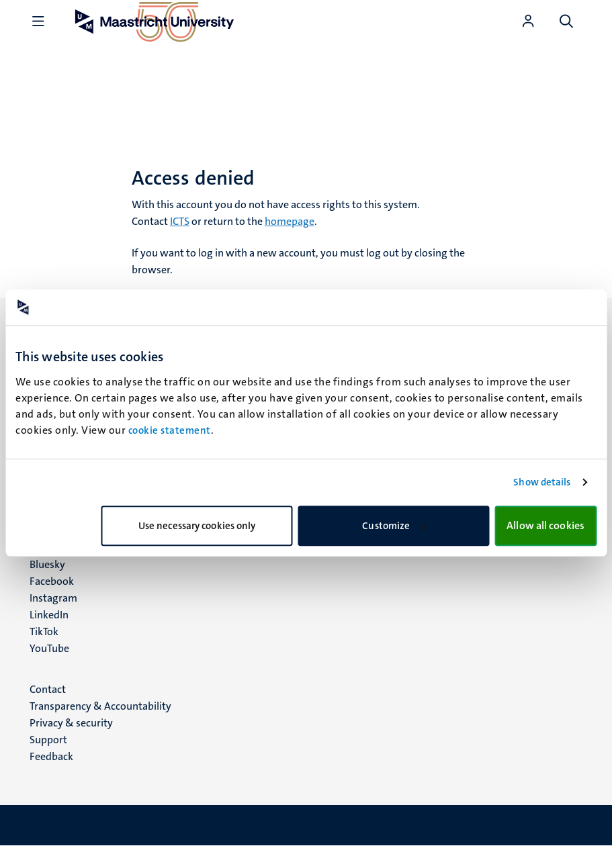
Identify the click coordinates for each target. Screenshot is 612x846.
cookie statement (169, 430)
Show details (541, 482)
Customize (394, 525)
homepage (289, 221)
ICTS (179, 221)
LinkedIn (49, 615)
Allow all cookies (545, 525)
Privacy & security (71, 723)
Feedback (51, 756)
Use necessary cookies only (197, 525)
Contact (48, 689)
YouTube (49, 648)
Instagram (53, 598)
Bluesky (47, 564)
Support (48, 740)
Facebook (52, 581)
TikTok (44, 631)
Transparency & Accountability (100, 706)
